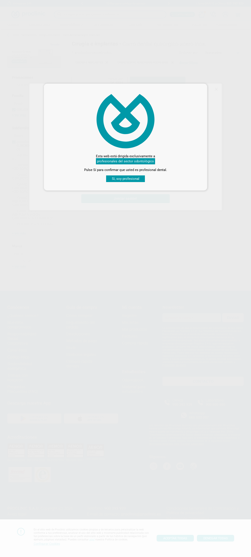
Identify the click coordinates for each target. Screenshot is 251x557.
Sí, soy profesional (125, 179)
